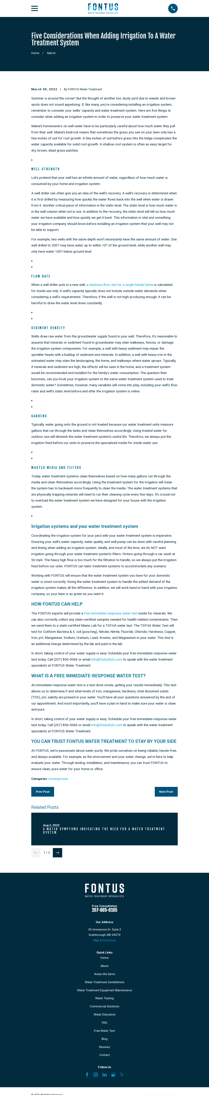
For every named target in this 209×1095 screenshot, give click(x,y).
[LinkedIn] (104, 1075)
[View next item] (57, 852)
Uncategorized (58, 779)
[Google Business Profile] (113, 1075)
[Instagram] (96, 1075)
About (104, 966)
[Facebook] (87, 1075)
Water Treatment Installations (104, 982)
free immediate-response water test (110, 613)
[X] (122, 1075)
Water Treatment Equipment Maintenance (104, 990)
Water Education (105, 1014)
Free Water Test (104, 1030)
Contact (104, 1055)
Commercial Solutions (104, 1006)
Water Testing (104, 998)
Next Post (166, 791)
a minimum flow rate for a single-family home (119, 285)
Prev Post (43, 791)
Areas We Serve (104, 974)
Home (104, 957)
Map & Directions (104, 940)
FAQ (104, 1022)
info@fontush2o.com (106, 659)
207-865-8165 (104, 910)
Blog (105, 1039)
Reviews (104, 1047)
